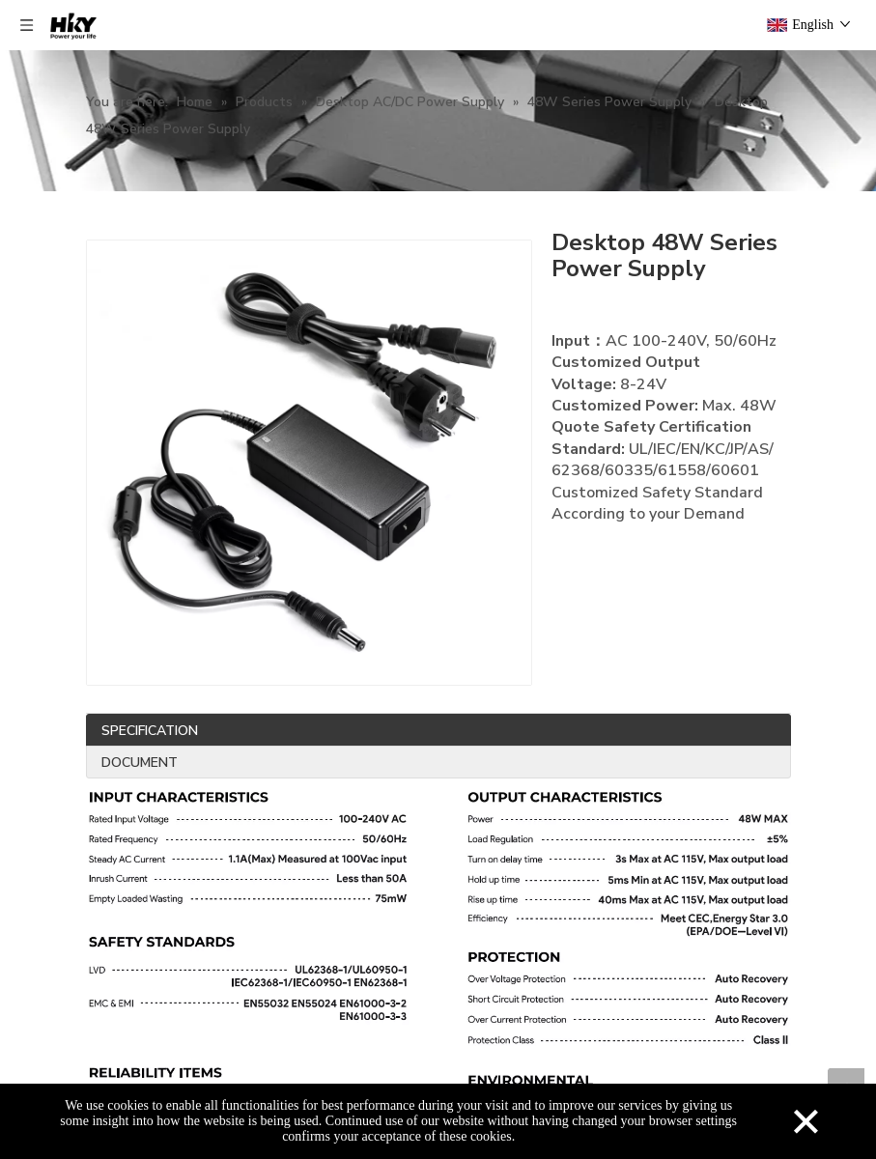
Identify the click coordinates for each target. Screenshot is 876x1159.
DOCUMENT (139, 762)
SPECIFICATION (149, 730)
